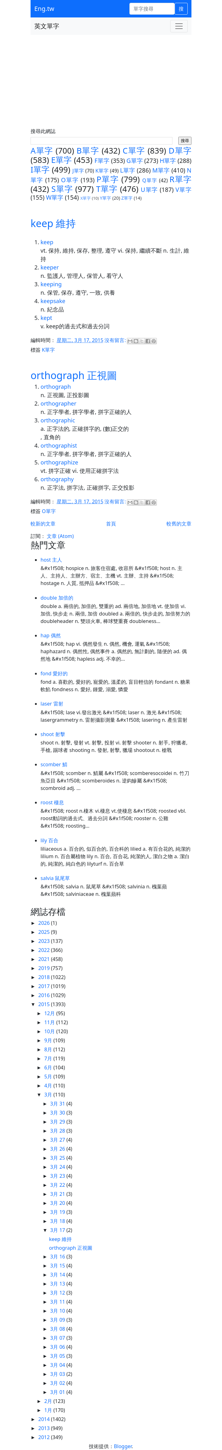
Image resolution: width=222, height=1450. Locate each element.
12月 (50, 1013)
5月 (48, 1076)
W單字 (54, 197)
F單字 (101, 160)
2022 (44, 950)
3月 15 (58, 1265)
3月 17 (58, 1230)
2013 (44, 1428)
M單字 (161, 170)
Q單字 (149, 180)
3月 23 (58, 1175)
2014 (44, 1419)
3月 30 (58, 1112)
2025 (44, 932)
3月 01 (58, 1392)
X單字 (85, 198)
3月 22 (58, 1184)
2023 (44, 941)
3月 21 (58, 1194)
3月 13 (58, 1283)
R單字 (180, 179)
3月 (48, 1094)
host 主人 (51, 559)
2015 (44, 1004)
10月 (50, 1031)
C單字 (134, 150)
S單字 (62, 188)
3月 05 (58, 1356)
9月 (48, 1040)
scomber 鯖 (54, 764)
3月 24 (58, 1166)
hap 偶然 (51, 635)
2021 (44, 959)
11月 (50, 1022)
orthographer (58, 403)
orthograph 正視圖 (74, 375)
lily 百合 (49, 840)
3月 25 (58, 1157)
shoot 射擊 (53, 734)
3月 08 (58, 1328)
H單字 (168, 160)
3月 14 (58, 1274)
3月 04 (58, 1365)
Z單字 (127, 198)
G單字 (135, 160)
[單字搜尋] (152, 9)
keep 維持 (53, 223)
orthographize (59, 462)
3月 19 (58, 1212)
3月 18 (58, 1221)
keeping (51, 284)
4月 (48, 1085)
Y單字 (105, 198)
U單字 (149, 189)
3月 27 (58, 1139)
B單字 (88, 150)
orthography (57, 479)
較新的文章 (43, 523)
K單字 (102, 170)
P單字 (108, 179)
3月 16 (58, 1256)
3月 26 (58, 1148)
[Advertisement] (111, 81)
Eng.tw (44, 8)
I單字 (40, 169)
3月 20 (58, 1203)
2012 (44, 1437)
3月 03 (58, 1374)
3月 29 (58, 1121)
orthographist (59, 445)
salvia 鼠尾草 (55, 878)
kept (46, 317)
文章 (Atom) (60, 536)
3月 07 (58, 1337)
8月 (48, 1049)
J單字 (78, 170)
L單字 (127, 170)
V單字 (183, 189)
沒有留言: (115, 340)
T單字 (107, 188)
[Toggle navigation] (179, 26)
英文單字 (46, 26)
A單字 (42, 150)
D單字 (180, 150)
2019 (44, 968)
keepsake (53, 301)
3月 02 (58, 1383)
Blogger (123, 1446)
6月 (48, 1067)
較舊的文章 (178, 523)
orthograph (56, 386)
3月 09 (58, 1319)
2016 (44, 995)
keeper (50, 267)
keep (47, 242)
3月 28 (58, 1130)
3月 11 (58, 1301)
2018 (44, 977)
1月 (48, 1410)
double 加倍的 (57, 597)
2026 (44, 923)
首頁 (111, 523)
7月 (48, 1058)
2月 (48, 1401)
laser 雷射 (52, 703)
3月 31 (58, 1103)
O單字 (70, 180)
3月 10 (58, 1310)
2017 (44, 986)
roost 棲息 (52, 802)
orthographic (58, 420)
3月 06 (58, 1346)
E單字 (61, 160)
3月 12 (58, 1292)
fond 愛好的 (54, 673)
